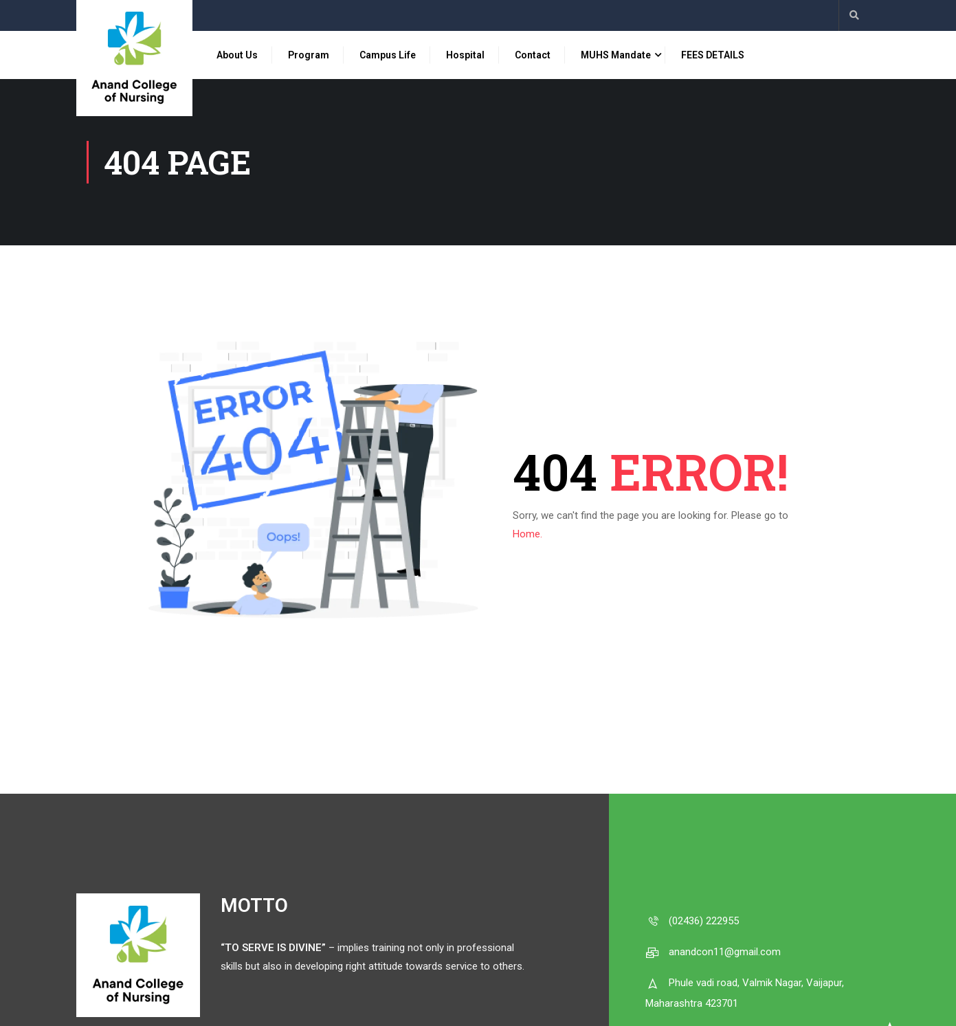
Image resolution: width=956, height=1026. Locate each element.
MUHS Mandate (616, 54)
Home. (527, 534)
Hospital (465, 54)
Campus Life (387, 54)
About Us (237, 54)
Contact (533, 54)
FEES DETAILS (712, 54)
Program (308, 54)
